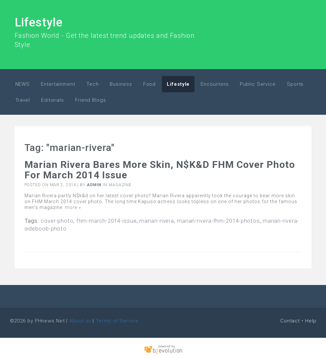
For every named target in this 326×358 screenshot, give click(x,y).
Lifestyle (39, 22)
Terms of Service (117, 321)
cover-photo (57, 220)
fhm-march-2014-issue (106, 220)
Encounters (215, 84)
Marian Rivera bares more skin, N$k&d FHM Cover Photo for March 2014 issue (159, 170)
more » (73, 207)
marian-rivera (156, 220)
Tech (92, 84)
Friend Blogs (90, 100)
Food (149, 84)
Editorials (52, 100)
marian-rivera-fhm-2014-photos (218, 220)
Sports (295, 84)
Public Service (258, 84)
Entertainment (58, 84)
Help (311, 321)
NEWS (22, 84)
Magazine (120, 185)
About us (80, 321)
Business (121, 84)
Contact (290, 321)
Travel (22, 100)
